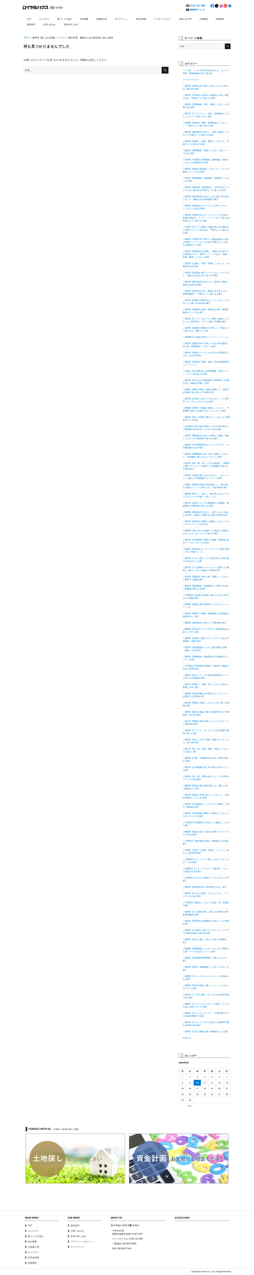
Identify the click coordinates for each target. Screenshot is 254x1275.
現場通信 (220, 19)
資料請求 (31, 24)
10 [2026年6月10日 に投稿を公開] (197, 1083)
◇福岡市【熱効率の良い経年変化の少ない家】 (205, 887)
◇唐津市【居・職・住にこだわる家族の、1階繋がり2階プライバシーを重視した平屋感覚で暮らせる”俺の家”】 (206, 466)
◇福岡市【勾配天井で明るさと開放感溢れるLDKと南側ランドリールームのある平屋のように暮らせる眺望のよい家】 (206, 242)
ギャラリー (120, 19)
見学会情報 (141, 19)
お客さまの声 (185, 19)
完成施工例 (101, 19)
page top (224, 1198)
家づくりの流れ (64, 19)
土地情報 (203, 19)
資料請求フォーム (197, 10)
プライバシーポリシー (81, 1241)
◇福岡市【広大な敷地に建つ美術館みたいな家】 (206, 1031)
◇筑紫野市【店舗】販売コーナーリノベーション (206, 337)
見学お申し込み (71, 24)
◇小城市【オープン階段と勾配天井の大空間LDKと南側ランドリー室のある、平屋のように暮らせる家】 (206, 230)
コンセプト (44, 19)
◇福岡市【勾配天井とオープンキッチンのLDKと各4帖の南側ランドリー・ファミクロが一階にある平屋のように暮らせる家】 (206, 218)
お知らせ (187, 1038)
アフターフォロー (162, 19)
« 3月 (189, 1106)
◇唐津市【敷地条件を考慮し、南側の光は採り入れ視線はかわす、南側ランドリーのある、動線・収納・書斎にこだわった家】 (206, 254)
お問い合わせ (49, 24)
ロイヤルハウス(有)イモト (43, 7)
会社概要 (84, 19)
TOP (29, 19)
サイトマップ (77, 1247)
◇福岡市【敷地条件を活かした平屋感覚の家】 (205, 622)
